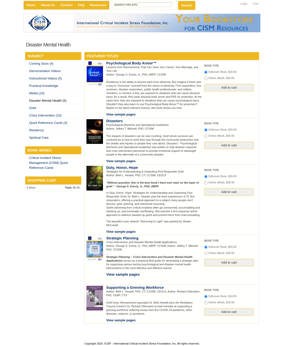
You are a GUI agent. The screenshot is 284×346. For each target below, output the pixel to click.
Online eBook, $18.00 (221, 302)
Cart (255, 3)
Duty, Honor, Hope (122, 168)
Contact (66, 5)
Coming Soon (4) (41, 63)
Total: (68, 187)
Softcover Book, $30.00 (222, 71)
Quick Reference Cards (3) (48, 123)
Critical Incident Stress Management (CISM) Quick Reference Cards (48, 163)
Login (244, 3)
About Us (48, 5)
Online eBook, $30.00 (221, 78)
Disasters (114, 121)
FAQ (81, 5)
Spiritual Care (39, 137)
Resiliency (36, 130)
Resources (98, 5)
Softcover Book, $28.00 (222, 176)
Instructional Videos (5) (45, 78)
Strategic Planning (122, 238)
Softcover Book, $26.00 (222, 129)
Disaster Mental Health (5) (47, 100)
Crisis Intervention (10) (45, 115)
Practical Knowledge (43, 86)
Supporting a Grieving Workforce (135, 287)
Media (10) (36, 93)
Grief (32, 108)
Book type (211, 65)
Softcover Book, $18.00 (222, 296)
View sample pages (121, 114)
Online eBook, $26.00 (221, 135)
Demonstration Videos (45, 71)
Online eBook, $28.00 (221, 182)
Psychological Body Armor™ (131, 63)
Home (30, 5)
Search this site (126, 4)
